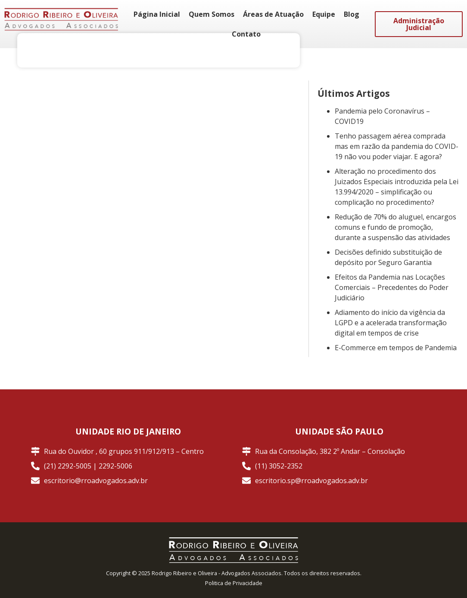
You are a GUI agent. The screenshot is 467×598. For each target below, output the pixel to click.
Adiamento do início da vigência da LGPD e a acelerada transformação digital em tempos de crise (391, 323)
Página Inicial (157, 14)
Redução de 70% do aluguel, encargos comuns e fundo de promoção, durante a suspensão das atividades (395, 227)
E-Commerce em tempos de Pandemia (396, 347)
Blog (351, 14)
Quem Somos (211, 14)
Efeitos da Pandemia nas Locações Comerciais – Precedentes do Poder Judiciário (391, 287)
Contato (246, 34)
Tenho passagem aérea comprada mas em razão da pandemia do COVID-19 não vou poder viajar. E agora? (396, 146)
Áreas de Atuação (273, 14)
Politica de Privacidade (233, 583)
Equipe (323, 14)
